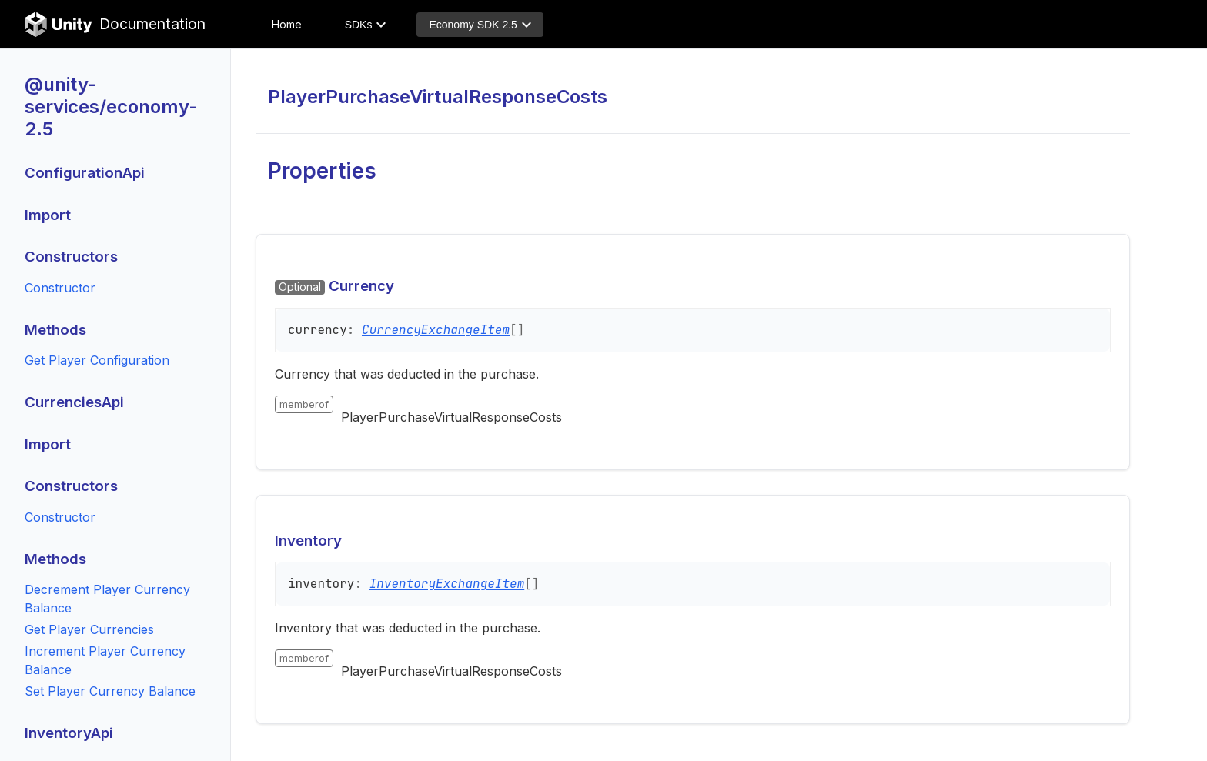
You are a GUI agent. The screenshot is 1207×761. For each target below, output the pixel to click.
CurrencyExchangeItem (436, 330)
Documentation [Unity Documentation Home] (115, 24)
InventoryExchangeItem (447, 584)
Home (287, 24)
